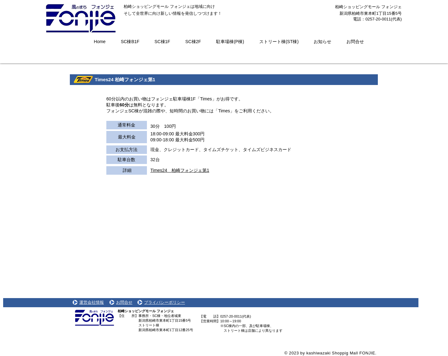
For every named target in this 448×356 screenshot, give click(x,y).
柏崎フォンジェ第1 (135, 79)
